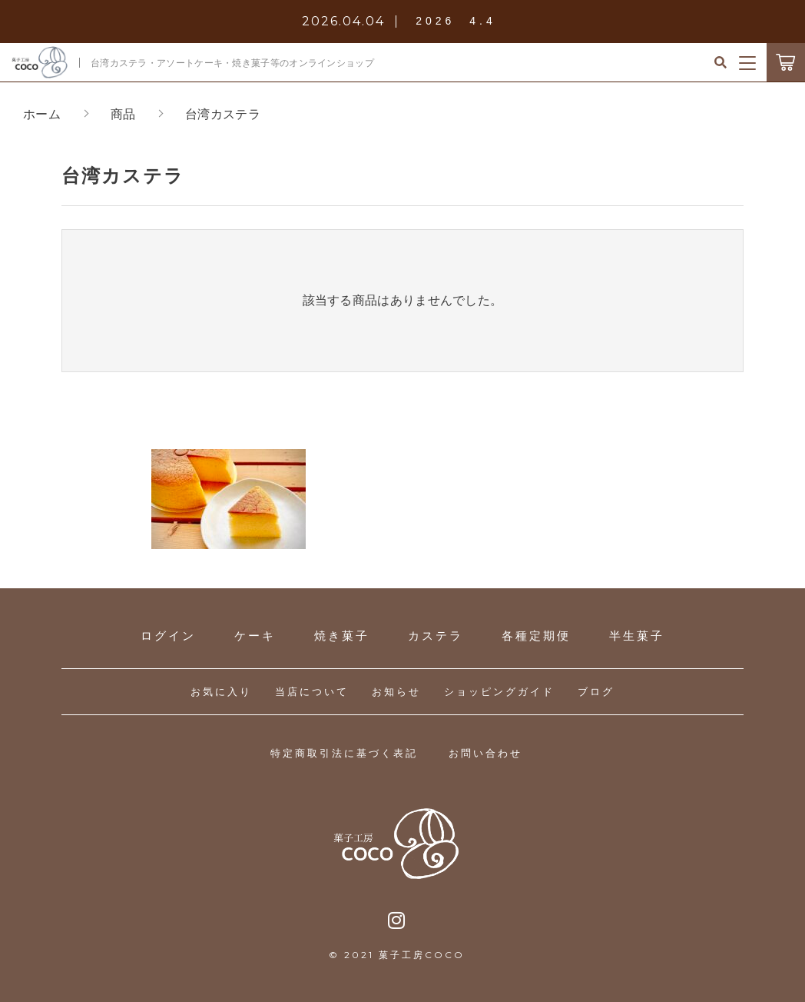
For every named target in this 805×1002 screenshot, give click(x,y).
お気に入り (221, 691)
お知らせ (396, 691)
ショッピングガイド (499, 691)
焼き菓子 (341, 635)
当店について (312, 691)
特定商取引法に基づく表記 (344, 753)
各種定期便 (536, 635)
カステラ (435, 635)
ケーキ (255, 635)
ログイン (168, 635)
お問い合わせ (485, 753)
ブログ (596, 691)
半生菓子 (636, 635)
